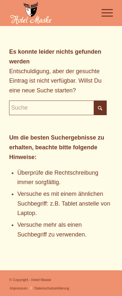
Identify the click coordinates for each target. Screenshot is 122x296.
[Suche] (58, 108)
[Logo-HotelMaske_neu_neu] (50, 13)
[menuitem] (104, 13)
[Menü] (104, 13)
